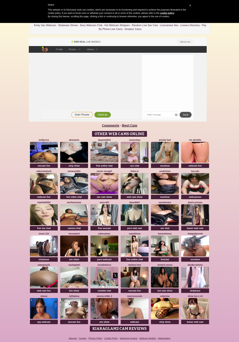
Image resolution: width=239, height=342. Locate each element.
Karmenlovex (165, 233)
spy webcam (43, 322)
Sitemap (73, 338)
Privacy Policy (95, 338)
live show (74, 290)
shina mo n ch (195, 296)
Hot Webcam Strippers (117, 25)
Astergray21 (44, 265)
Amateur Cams (133, 29)
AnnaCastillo (74, 171)
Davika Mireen (195, 265)
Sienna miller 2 (104, 296)
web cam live (44, 290)
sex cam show (104, 197)
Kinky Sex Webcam (45, 25)
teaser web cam (195, 228)
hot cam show (164, 290)
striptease (44, 259)
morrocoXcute (134, 296)
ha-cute (195, 171)
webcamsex (195, 197)
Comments (110, 125)
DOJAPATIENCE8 (195, 233)
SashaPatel (74, 265)
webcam (134, 322)
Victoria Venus (164, 265)
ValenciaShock (44, 171)
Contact (82, 338)
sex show (74, 259)
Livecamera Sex (169, 25)
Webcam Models (147, 338)
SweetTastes (165, 202)
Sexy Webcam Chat (91, 25)
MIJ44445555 (43, 202)
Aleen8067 (134, 202)
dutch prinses (195, 202)
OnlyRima (164, 296)
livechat (165, 259)
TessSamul (74, 233)
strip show (74, 165)
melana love (134, 265)
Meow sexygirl (104, 171)
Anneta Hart (165, 140)
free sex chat (44, 228)
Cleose (43, 296)
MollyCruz (44, 140)
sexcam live (44, 165)
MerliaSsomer (74, 202)
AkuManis (74, 140)
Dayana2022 (104, 140)
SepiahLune (134, 233)
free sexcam (104, 228)
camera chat (74, 228)
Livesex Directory (190, 25)
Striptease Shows (68, 25)
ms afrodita (195, 140)
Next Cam (129, 125)
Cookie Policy (111, 338)
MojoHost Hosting (128, 338)
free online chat (104, 165)
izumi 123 (44, 233)
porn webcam (104, 259)
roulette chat (104, 290)
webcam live (195, 165)
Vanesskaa (134, 140)
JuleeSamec (104, 233)
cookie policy (167, 13)
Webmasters (164, 338)
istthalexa (74, 296)
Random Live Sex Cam (145, 25)
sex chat (134, 165)
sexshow (165, 165)
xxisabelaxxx (104, 265)
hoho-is (135, 171)
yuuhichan (164, 171)
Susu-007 (104, 202)
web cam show (135, 197)
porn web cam (134, 228)
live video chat (74, 197)
